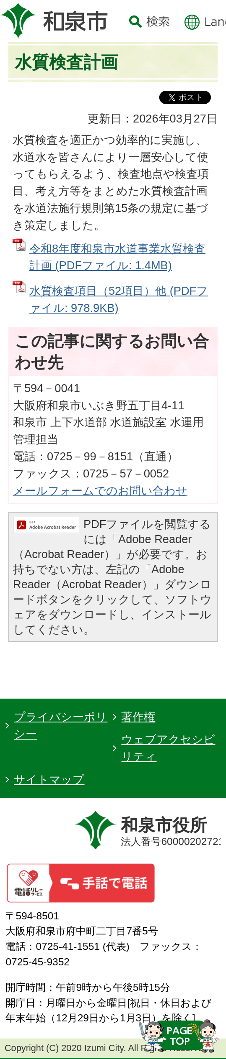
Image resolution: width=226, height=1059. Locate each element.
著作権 (138, 716)
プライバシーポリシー (60, 725)
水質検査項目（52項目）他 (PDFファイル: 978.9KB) (118, 299)
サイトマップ (49, 779)
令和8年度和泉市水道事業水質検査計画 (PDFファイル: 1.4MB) (117, 257)
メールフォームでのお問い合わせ (100, 490)
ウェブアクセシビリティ (168, 748)
